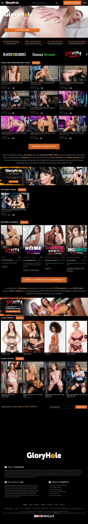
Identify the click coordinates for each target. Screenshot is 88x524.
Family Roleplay (34, 270)
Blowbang (76, 268)
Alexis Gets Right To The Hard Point (42, 83)
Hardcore (4, 266)
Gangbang (69, 268)
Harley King (58, 475)
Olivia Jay (48, 354)
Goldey (32, 84)
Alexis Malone (37, 84)
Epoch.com (10, 513)
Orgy (82, 268)
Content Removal (81, 513)
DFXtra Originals (7, 260)
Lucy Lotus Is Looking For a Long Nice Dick (73, 133)
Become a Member (72, 3)
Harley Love (9, 84)
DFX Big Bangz (71, 260)
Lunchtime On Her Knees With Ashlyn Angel (44, 108)
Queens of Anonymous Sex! (44, 146)
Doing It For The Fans (66, 108)
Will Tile (3, 84)
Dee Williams (71, 354)
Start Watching (22, 30)
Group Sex (70, 271)
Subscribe (81, 407)
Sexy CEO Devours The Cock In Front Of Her (15, 108)
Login (84, 3)
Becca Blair (8, 211)
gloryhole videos (9, 487)
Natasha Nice (65, 475)
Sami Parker (27, 354)
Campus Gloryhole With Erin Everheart (72, 83)
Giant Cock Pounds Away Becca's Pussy (14, 209)
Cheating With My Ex (52, 260)
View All (36, 62)
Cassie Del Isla (37, 134)
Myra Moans (70, 109)
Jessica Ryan (5, 354)
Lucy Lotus (66, 134)
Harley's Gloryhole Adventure (11, 83)
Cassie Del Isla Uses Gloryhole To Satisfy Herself (47, 133)
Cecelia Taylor (4, 134)
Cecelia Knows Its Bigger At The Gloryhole (15, 133)
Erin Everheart (62, 84)
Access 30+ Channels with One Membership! (44, 280)
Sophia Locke (4, 109)
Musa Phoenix (62, 109)
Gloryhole (4, 86)
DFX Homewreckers (29, 260)
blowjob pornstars (40, 475)
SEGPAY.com (57, 513)
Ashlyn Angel (38, 109)
